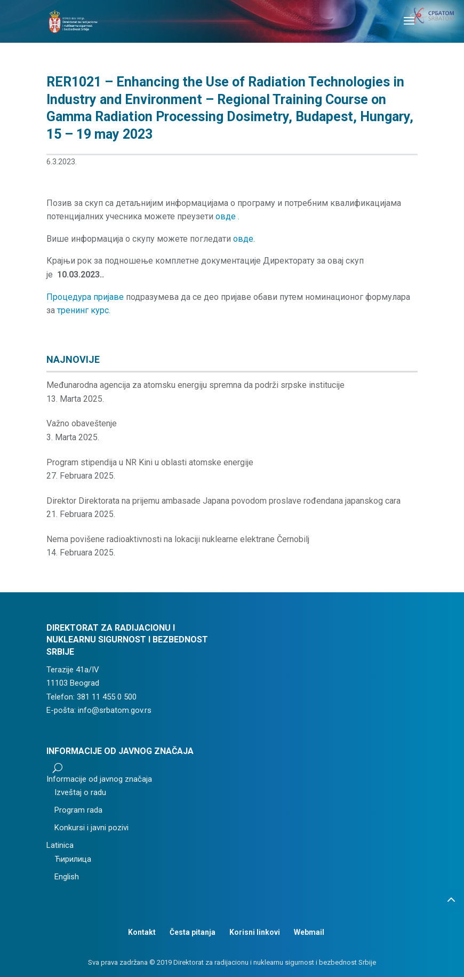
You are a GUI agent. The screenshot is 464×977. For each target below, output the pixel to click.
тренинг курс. (83, 310)
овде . (227, 216)
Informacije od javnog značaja (99, 779)
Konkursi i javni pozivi (91, 827)
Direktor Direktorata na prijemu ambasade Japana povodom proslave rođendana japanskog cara (223, 501)
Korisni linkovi (254, 932)
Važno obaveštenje (81, 423)
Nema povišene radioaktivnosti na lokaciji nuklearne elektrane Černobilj (177, 539)
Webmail (309, 932)
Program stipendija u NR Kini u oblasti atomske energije (149, 462)
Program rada (78, 810)
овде (243, 239)
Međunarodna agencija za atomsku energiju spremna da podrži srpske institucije (195, 385)
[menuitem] (120, 846)
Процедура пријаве (85, 297)
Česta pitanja (192, 932)
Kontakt (142, 932)
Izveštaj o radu (80, 792)
